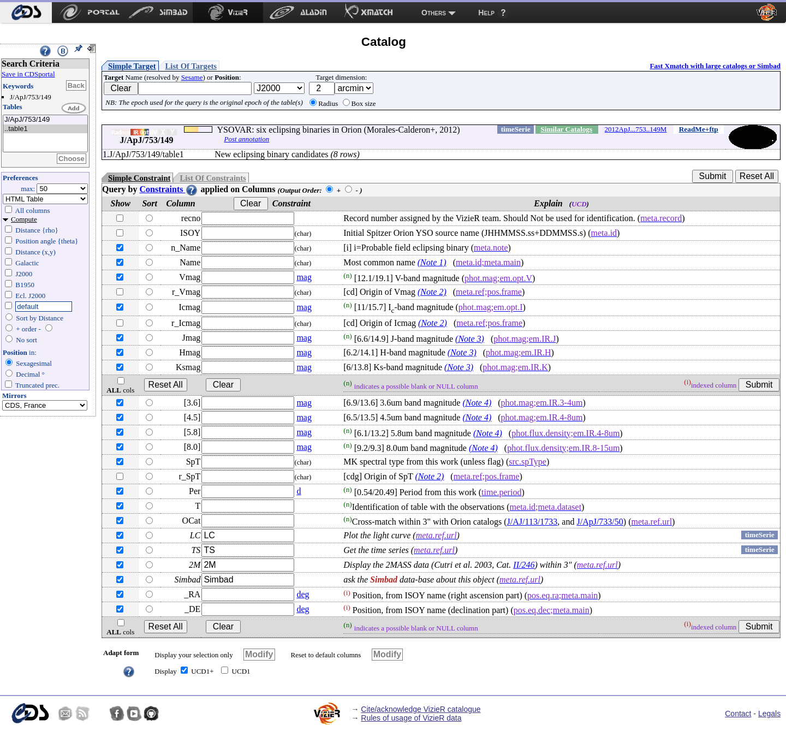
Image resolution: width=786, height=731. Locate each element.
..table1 (45, 129)
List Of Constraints (213, 178)
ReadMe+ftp (698, 129)
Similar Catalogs (566, 129)
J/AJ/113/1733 (532, 521)
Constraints (168, 189)
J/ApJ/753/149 (45, 119)
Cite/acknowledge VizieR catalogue (420, 709)
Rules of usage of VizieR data (411, 718)
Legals (769, 713)
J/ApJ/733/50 (599, 521)
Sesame (192, 77)
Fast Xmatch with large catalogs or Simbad (715, 66)
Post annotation (246, 139)
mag (304, 277)
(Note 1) (432, 262)
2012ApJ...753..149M (636, 129)
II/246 (523, 564)
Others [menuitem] (433, 12)
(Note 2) (432, 291)
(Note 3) (469, 338)
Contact (738, 713)
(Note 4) (476, 402)
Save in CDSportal (28, 74)
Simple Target (132, 66)
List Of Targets (191, 66)
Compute (24, 219)
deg (302, 594)
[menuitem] (26, 12)
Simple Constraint (139, 178)
